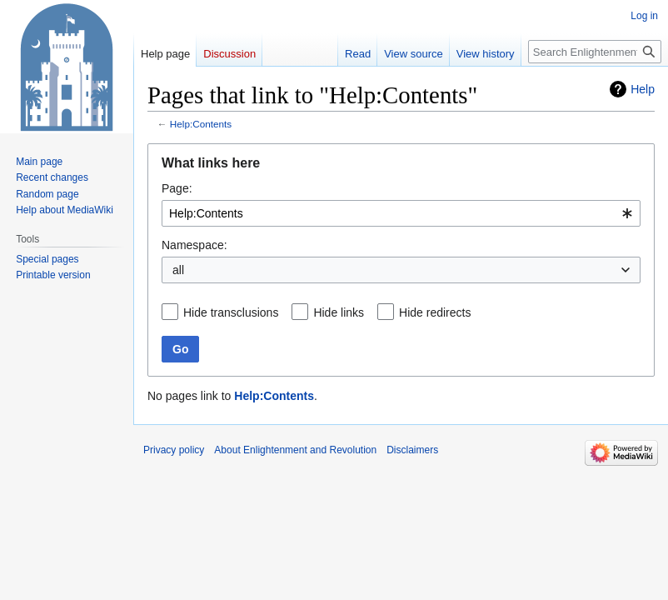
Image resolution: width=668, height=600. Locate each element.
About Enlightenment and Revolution (295, 450)
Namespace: (194, 245)
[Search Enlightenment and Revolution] (594, 51)
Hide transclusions (230, 312)
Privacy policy (173, 450)
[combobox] (401, 213)
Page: (177, 188)
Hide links (338, 312)
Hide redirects (435, 312)
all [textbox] (178, 270)
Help (643, 89)
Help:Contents (201, 123)
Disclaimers (412, 450)
